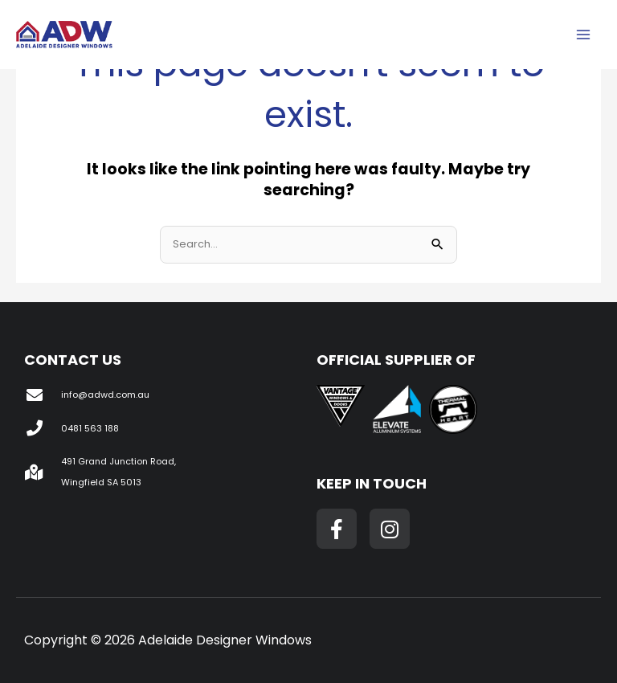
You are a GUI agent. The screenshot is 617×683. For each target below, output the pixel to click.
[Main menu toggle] (583, 34)
